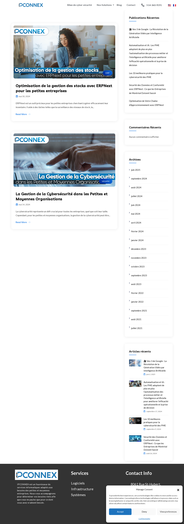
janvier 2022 (137, 301)
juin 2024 (135, 205)
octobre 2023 (137, 266)
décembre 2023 (138, 249)
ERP (107, 73)
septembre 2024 (139, 178)
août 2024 (136, 187)
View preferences (168, 511)
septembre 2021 (139, 310)
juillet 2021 (136, 328)
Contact (131, 4)
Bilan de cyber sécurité (79, 4)
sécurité (105, 181)
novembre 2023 (138, 257)
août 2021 (136, 319)
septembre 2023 (139, 275)
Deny (144, 511)
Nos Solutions (105, 4)
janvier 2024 (137, 240)
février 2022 (137, 293)
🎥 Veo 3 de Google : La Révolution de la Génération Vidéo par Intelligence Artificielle (148, 33)
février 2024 (137, 231)
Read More (21, 114)
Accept (120, 511)
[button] (178, 489)
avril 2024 (136, 222)
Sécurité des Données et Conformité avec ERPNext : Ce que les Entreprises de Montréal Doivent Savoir (147, 89)
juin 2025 (135, 170)
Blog (119, 4)
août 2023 (136, 284)
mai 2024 (135, 213)
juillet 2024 (136, 196)
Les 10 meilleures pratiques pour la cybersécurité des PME (155, 422)
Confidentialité (144, 519)
